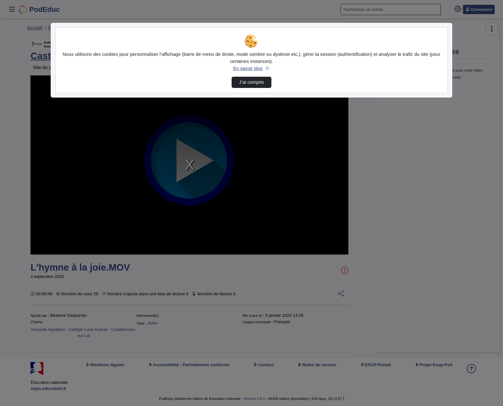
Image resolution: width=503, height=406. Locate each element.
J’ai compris (251, 82)
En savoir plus (251, 68)
